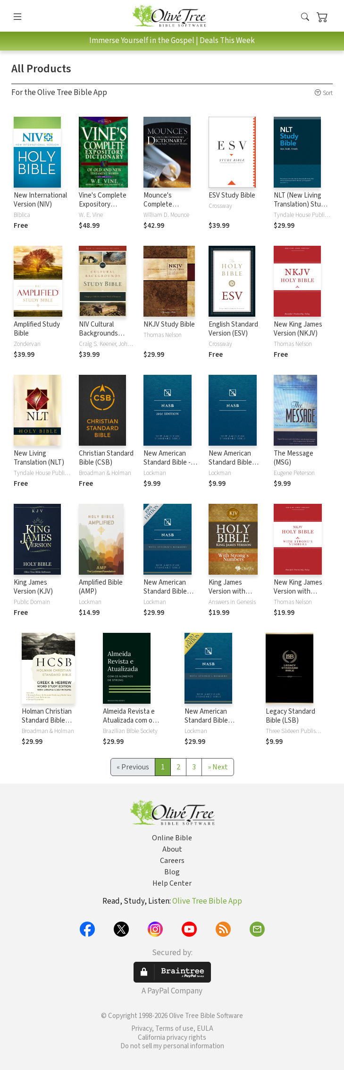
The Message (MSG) (293, 458)
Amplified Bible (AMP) (101, 587)
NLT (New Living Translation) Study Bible (301, 204)
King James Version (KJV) (33, 587)
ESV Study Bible (232, 195)
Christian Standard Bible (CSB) (106, 458)
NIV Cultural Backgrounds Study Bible (98, 333)
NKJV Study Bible (169, 324)
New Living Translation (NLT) (39, 458)
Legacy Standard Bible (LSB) (290, 716)
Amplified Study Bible (37, 328)
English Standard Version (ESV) (233, 328)
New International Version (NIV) (40, 199)
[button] (305, 17)
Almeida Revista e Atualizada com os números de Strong (131, 720)
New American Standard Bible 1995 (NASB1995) (233, 462)
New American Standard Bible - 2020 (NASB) (167, 462)
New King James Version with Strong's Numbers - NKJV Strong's (300, 596)
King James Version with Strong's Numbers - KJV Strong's (235, 596)
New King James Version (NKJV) (298, 328)
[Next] (217, 767)
